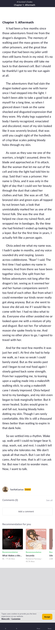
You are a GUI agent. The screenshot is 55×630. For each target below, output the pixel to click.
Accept (47, 617)
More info (5, 618)
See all (49, 500)
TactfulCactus (17, 489)
